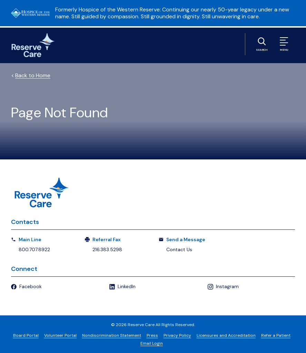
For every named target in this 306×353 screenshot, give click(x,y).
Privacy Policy (177, 335)
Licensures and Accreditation (226, 335)
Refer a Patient (275, 335)
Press (152, 335)
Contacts (25, 222)
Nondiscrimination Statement (111, 335)
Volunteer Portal (60, 335)
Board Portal (26, 335)
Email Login (151, 343)
